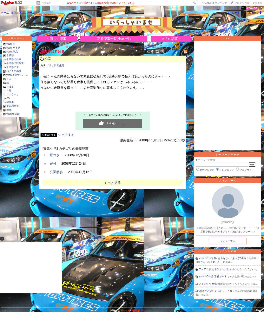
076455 (252, 8)
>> (214, 2)
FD (8, 98)
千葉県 (10, 55)
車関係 (98, 46)
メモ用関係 (142, 46)
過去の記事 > (171, 38)
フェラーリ (12, 94)
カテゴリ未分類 (82, 46)
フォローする (227, 240)
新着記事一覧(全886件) (114, 38)
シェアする (66, 135)
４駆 (8, 90)
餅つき (55, 155)
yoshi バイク (13, 47)
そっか (218, 290)
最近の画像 (12, 106)
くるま (10, 86)
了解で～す (220, 276)
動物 (8, 109)
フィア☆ (204, 269)
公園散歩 (56, 172)
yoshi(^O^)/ (205, 258)
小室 (48, 59)
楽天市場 (257, 2)
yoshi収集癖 (13, 113)
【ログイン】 (254, 12)
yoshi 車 (10, 43)
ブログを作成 (242, 2)
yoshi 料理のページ (17, 75)
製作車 (10, 102)
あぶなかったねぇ (222, 269)
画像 (214, 283)
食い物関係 (126, 46)
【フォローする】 (234, 12)
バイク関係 (111, 46)
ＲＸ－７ (11, 78)
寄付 (53, 163)
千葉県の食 (12, 67)
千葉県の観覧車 (15, 63)
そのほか (46, 2)
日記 (13, 12)
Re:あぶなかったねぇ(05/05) (230, 258)
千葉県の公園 (13, 59)
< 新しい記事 (56, 38)
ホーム (5, 12)
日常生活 (156, 46)
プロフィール (27, 12)
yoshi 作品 (12, 51)
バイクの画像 (13, 71)
